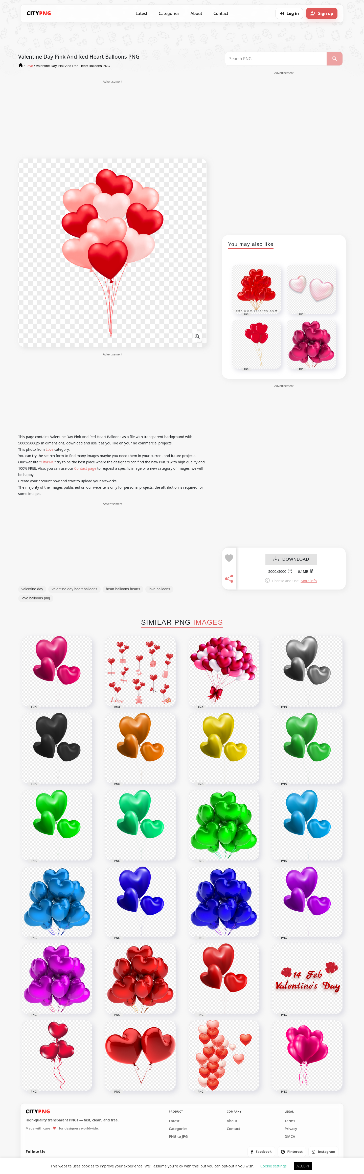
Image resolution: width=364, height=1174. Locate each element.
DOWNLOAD (291, 559)
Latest (142, 13)
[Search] (335, 58)
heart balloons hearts (123, 589)
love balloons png (35, 598)
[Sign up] (321, 13)
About (196, 13)
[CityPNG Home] (39, 13)
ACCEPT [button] (303, 1165)
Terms (290, 1121)
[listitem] (261, 1151)
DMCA (290, 1136)
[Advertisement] (112, 119)
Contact (220, 13)
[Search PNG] (276, 58)
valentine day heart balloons (74, 589)
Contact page (85, 468)
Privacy (291, 1128)
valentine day (32, 589)
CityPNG (47, 462)
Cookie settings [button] (273, 1165)
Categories (168, 13)
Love (50, 449)
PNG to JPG (178, 1136)
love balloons (159, 589)
